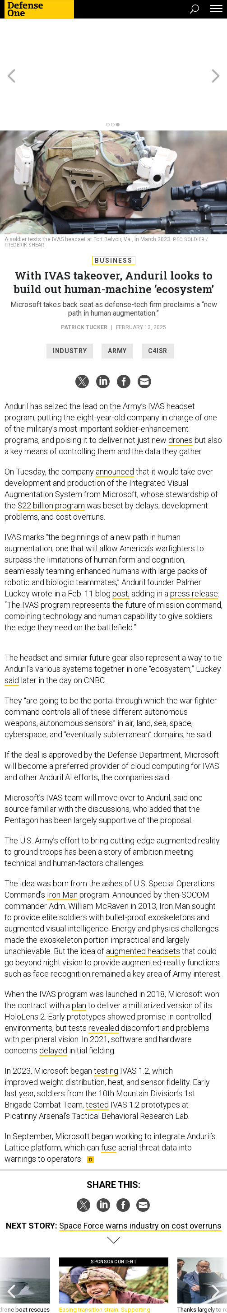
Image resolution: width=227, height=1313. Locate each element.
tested (97, 1056)
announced (115, 423)
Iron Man (62, 846)
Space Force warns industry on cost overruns (140, 1177)
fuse (108, 1098)
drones (180, 391)
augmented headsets (143, 902)
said (12, 631)
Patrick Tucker (84, 278)
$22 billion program (51, 456)
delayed (53, 1001)
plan (79, 956)
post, (121, 544)
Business (114, 211)
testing (106, 1022)
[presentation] (11, 1245)
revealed (103, 979)
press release (194, 544)
